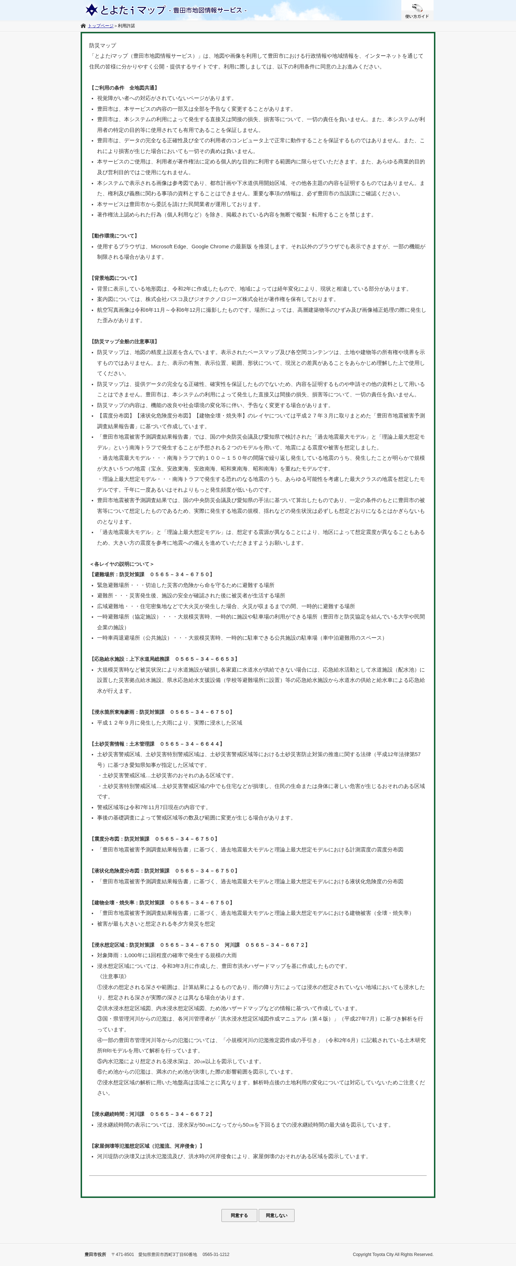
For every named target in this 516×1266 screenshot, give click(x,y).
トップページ (101, 25)
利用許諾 (126, 25)
